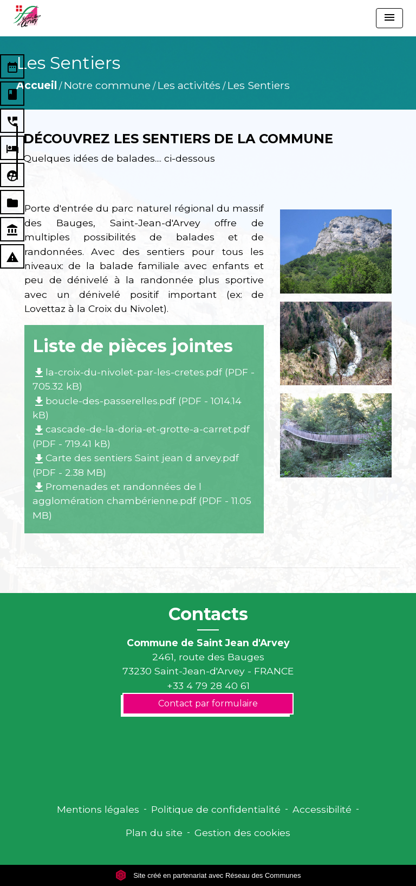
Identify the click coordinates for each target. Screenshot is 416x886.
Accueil (36, 85)
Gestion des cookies (242, 832)
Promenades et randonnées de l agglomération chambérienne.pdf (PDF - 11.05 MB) (141, 501)
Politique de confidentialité (216, 809)
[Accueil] (27, 16)
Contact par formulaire (208, 703)
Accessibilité (322, 809)
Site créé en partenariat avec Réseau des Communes (208, 875)
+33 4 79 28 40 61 (208, 685)
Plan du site (154, 832)
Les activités (189, 85)
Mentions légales (98, 809)
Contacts (208, 614)
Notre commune (107, 85)
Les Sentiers (258, 85)
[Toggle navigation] (389, 18)
